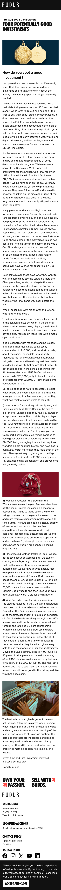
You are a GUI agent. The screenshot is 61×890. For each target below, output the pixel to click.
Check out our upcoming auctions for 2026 (22, 828)
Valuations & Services (12, 815)
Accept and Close (16, 883)
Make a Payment (10, 808)
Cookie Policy (15, 876)
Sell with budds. (43, 782)
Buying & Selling (9, 811)
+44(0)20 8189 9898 (12, 841)
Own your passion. (13, 782)
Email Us (6, 844)
